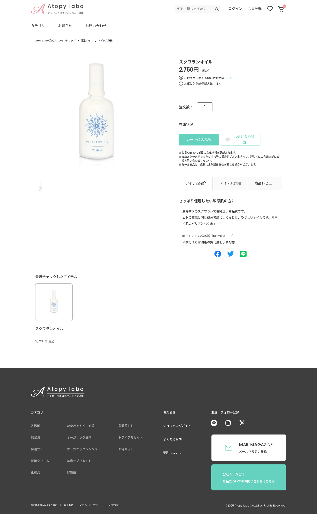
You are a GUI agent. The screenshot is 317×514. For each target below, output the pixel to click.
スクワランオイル (49, 329)
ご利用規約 (114, 505)
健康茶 (71, 473)
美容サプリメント (79, 462)
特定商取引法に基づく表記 (44, 505)
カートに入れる (198, 140)
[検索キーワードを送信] (217, 9)
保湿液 (35, 438)
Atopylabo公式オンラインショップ (55, 40)
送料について (172, 453)
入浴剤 (35, 427)
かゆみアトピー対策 (81, 427)
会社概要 (68, 505)
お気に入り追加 (244, 140)
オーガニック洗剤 (79, 438)
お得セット (126, 450)
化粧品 (35, 473)
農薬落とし (126, 427)
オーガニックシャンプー (84, 450)
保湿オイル (87, 40)
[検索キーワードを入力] (196, 9)
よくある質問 (172, 440)
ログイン (235, 8)
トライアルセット (130, 438)
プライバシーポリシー (91, 505)
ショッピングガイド (177, 427)
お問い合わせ (96, 25)
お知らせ (65, 25)
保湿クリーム (40, 462)
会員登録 (255, 8)
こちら (228, 78)
